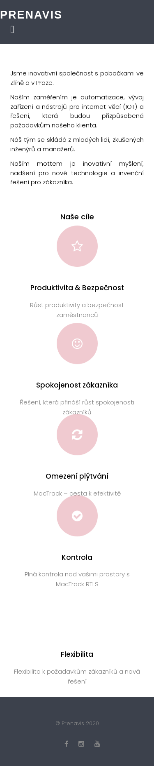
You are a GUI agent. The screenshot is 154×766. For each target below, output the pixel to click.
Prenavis (31, 15)
